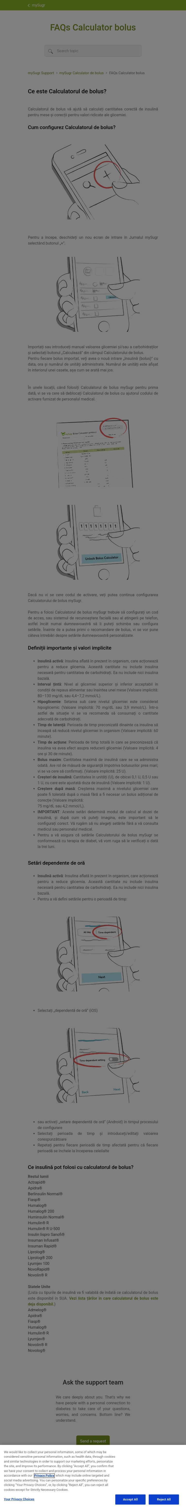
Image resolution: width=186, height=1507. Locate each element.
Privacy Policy (44, 1478)
